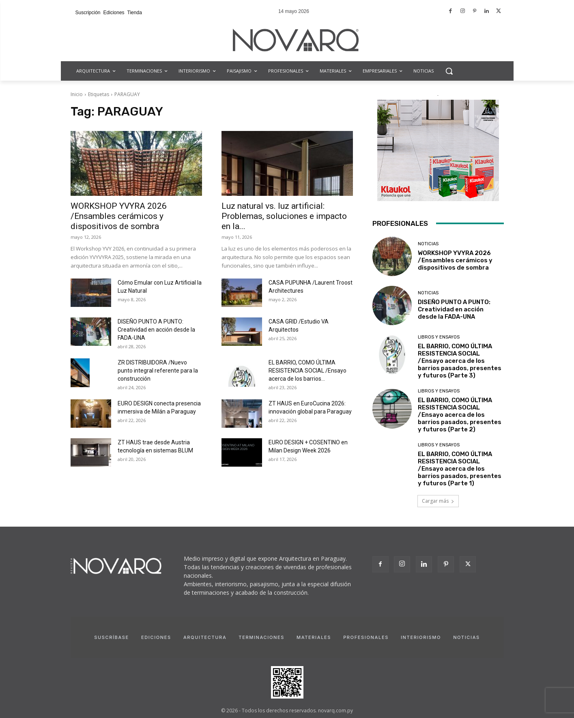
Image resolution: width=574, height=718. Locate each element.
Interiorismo (421, 637)
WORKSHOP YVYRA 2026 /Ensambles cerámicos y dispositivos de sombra (119, 216)
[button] (449, 71)
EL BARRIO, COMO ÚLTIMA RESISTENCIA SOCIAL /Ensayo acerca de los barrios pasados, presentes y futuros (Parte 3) (459, 361)
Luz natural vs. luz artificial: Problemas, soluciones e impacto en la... (284, 216)
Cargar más (438, 500)
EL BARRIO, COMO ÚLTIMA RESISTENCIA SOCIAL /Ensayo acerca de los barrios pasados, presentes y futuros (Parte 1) (459, 468)
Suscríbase (111, 637)
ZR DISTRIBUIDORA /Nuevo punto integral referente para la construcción (158, 370)
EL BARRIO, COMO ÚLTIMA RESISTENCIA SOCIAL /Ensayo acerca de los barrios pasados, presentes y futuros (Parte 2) (459, 415)
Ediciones (156, 637)
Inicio (77, 94)
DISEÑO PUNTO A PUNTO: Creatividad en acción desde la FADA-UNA (156, 329)
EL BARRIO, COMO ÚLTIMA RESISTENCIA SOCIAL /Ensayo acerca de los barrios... (307, 370)
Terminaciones (261, 637)
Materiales (314, 637)
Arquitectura (204, 637)
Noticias (428, 244)
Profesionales (366, 637)
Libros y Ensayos (439, 337)
